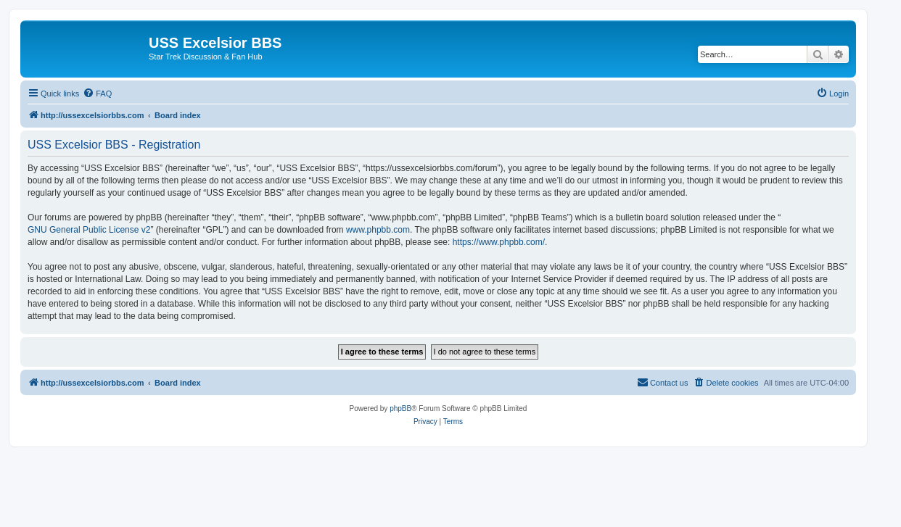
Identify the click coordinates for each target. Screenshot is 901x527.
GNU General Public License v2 (89, 230)
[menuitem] (97, 93)
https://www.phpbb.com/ (499, 242)
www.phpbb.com (378, 230)
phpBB (400, 408)
